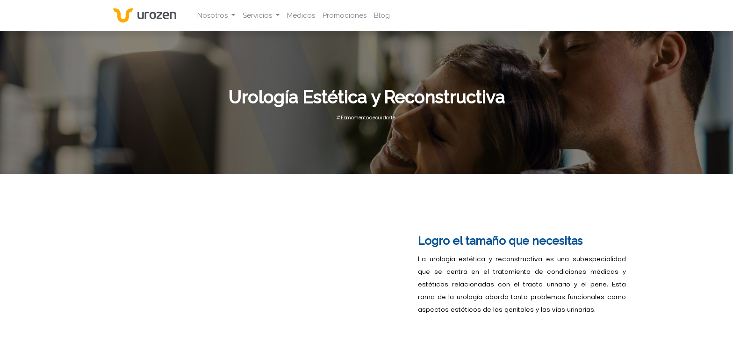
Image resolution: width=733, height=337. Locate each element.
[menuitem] (301, 16)
